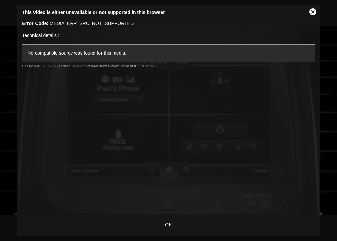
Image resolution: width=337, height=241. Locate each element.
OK (168, 224)
